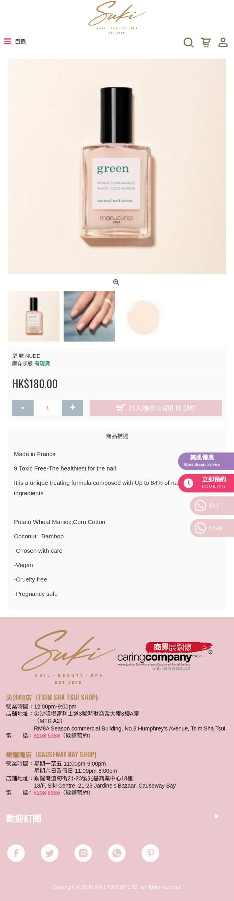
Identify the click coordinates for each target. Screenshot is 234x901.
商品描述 (117, 435)
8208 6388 (47, 735)
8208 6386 (47, 793)
